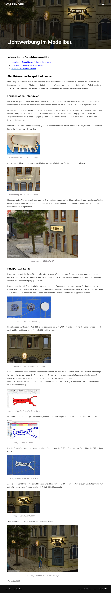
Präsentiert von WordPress (13, 589)
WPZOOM (103, 589)
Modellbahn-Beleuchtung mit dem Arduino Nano (31, 62)
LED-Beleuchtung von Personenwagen (27, 65)
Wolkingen (14, 4)
